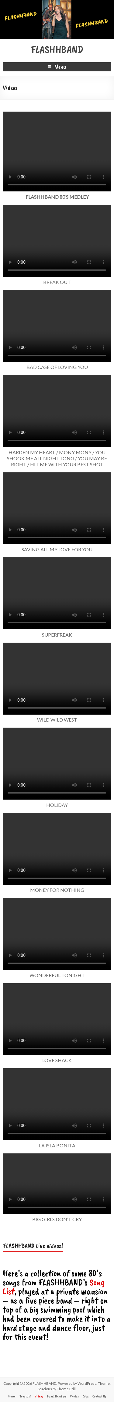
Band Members (56, 1396)
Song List (25, 1396)
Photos (74, 1396)
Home (12, 1396)
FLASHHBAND (57, 49)
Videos (39, 1396)
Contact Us (99, 1396)
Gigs (85, 1396)
